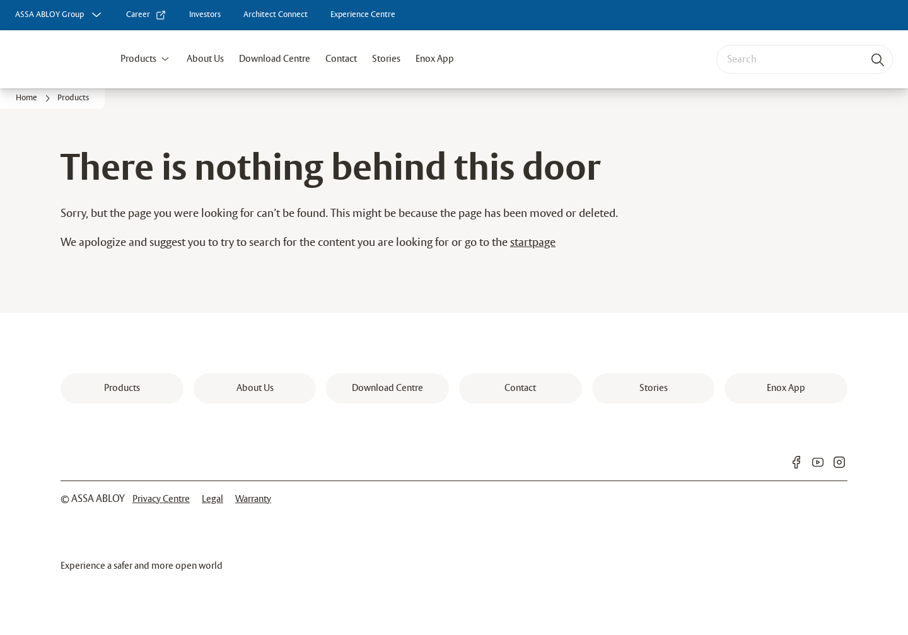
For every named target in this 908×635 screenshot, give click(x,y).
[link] (146, 15)
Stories (386, 59)
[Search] (878, 59)
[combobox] (804, 59)
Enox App (435, 59)
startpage (533, 242)
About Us (205, 59)
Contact (341, 59)
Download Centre (274, 59)
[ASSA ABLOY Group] (59, 15)
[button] (165, 59)
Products (138, 59)
